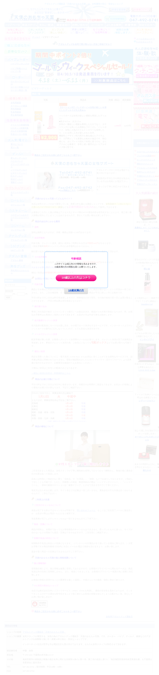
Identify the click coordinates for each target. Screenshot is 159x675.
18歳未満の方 (76, 290)
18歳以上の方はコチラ (76, 277)
